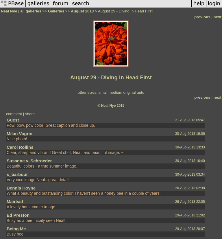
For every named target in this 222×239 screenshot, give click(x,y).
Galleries (56, 11)
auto (140, 92)
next (217, 17)
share (30, 114)
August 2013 (82, 11)
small (103, 92)
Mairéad (15, 201)
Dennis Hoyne (21, 187)
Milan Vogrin (19, 133)
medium (115, 92)
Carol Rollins (20, 147)
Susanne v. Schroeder (29, 160)
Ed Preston (18, 215)
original (129, 92)
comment (14, 114)
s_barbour (17, 174)
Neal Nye (9, 11)
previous (202, 17)
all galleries (30, 11)
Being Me (16, 228)
